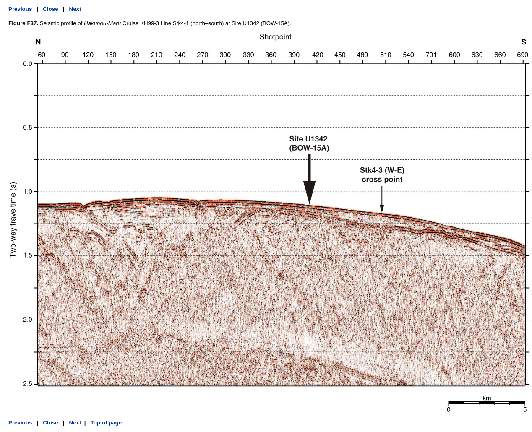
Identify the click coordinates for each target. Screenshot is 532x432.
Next (75, 9)
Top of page (105, 422)
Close (50, 9)
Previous (20, 9)
